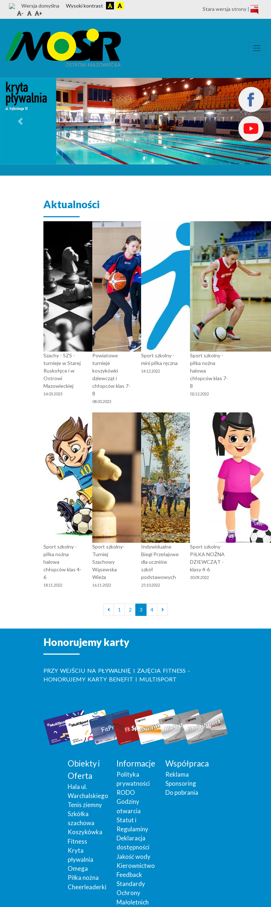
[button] (20, 107)
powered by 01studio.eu (239, 900)
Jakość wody (134, 842)
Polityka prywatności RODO (133, 769)
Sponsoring (180, 769)
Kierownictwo (136, 851)
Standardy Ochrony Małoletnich (133, 878)
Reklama (177, 760)
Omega (78, 854)
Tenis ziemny (85, 790)
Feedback (129, 860)
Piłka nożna (83, 863)
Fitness (77, 827)
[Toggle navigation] (257, 34)
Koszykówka (85, 818)
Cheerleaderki (87, 873)
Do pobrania (181, 778)
